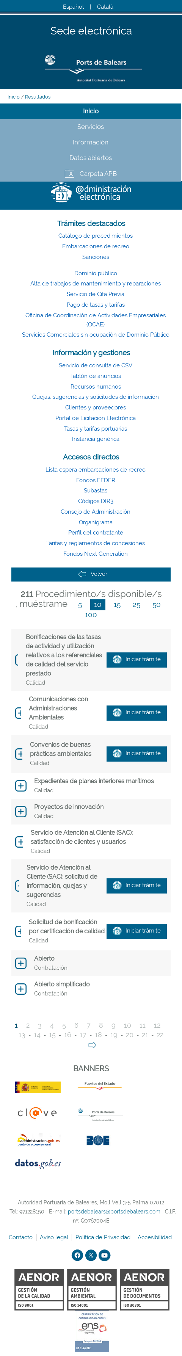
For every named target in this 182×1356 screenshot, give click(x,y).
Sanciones (95, 257)
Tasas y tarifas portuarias (95, 428)
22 (160, 1035)
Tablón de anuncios (95, 376)
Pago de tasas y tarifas (96, 304)
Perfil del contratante (95, 532)
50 (156, 604)
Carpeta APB (98, 173)
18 (98, 1035)
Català (105, 6)
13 (22, 1035)
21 (145, 1035)
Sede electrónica (91, 31)
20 (129, 1035)
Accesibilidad (155, 1237)
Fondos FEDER (95, 480)
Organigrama (96, 522)
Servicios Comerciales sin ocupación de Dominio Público (95, 334)
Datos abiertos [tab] (90, 157)
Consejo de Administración (95, 511)
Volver (92, 574)
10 (98, 604)
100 (91, 614)
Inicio (14, 97)
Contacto (21, 1237)
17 (83, 1035)
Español (73, 6)
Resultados (37, 97)
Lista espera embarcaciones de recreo (96, 469)
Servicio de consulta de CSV (95, 365)
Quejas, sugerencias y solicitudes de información (95, 396)
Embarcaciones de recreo (95, 246)
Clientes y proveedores (95, 407)
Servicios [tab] (90, 126)
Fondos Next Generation (95, 553)
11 (143, 1025)
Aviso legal (55, 1237)
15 (117, 604)
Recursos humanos (96, 386)
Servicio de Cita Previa (95, 294)
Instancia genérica (95, 439)
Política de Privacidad (103, 1237)
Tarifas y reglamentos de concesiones (95, 543)
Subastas (95, 490)
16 (67, 1035)
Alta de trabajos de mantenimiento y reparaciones (95, 283)
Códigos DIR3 (95, 501)
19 (114, 1035)
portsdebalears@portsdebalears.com (114, 1212)
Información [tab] (90, 142)
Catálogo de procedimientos (95, 235)
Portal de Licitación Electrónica (95, 418)
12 (157, 1025)
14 (37, 1035)
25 (136, 604)
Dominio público (95, 273)
